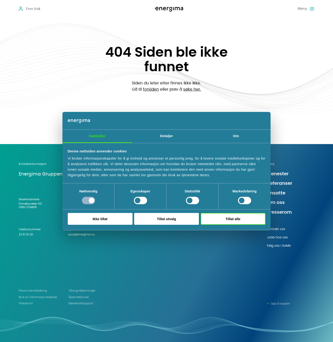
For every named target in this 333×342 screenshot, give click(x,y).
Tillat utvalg (166, 219)
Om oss (276, 202)
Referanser (279, 183)
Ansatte (276, 193)
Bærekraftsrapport (80, 303)
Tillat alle (233, 219)
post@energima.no (81, 234)
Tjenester (278, 174)
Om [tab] (236, 136)
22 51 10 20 (26, 234)
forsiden (151, 89)
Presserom (279, 212)
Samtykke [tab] (97, 136)
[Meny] (306, 8)
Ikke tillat (99, 219)
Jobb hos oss (277, 237)
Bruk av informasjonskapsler (38, 297)
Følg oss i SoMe (279, 245)
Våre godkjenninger (81, 291)
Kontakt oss (276, 229)
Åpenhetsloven (78, 297)
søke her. (192, 89)
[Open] (29, 9)
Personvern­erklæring (33, 291)
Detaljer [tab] (166, 136)
